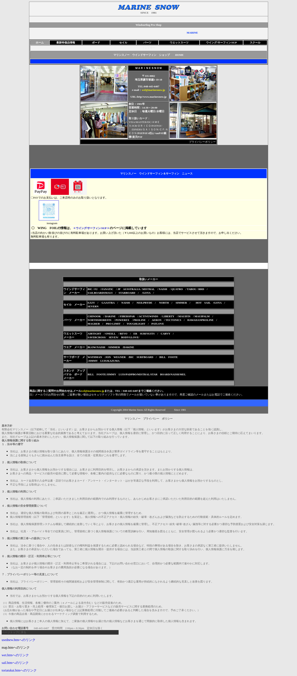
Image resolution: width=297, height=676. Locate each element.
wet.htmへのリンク (15, 655)
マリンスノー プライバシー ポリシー (149, 418)
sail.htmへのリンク (15, 662)
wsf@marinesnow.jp (153, 89)
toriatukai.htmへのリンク (19, 670)
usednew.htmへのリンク (18, 640)
